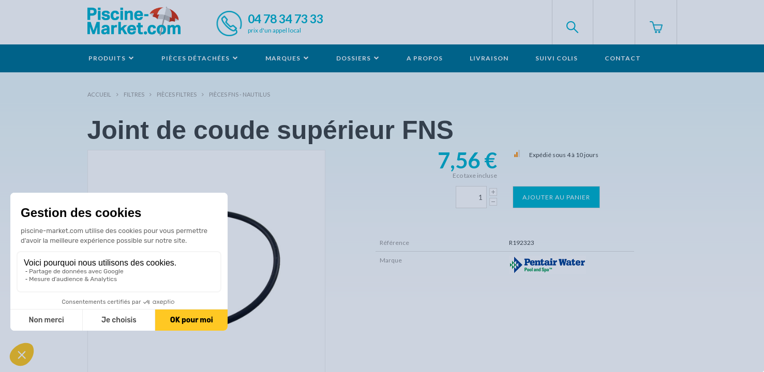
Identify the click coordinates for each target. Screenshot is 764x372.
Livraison (489, 58)
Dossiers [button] (358, 58)
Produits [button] (111, 58)
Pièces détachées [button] (199, 58)
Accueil (99, 94)
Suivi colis (556, 58)
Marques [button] (287, 58)
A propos (425, 58)
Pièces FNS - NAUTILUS (239, 94)
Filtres (134, 94)
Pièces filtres (177, 94)
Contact (623, 58)
